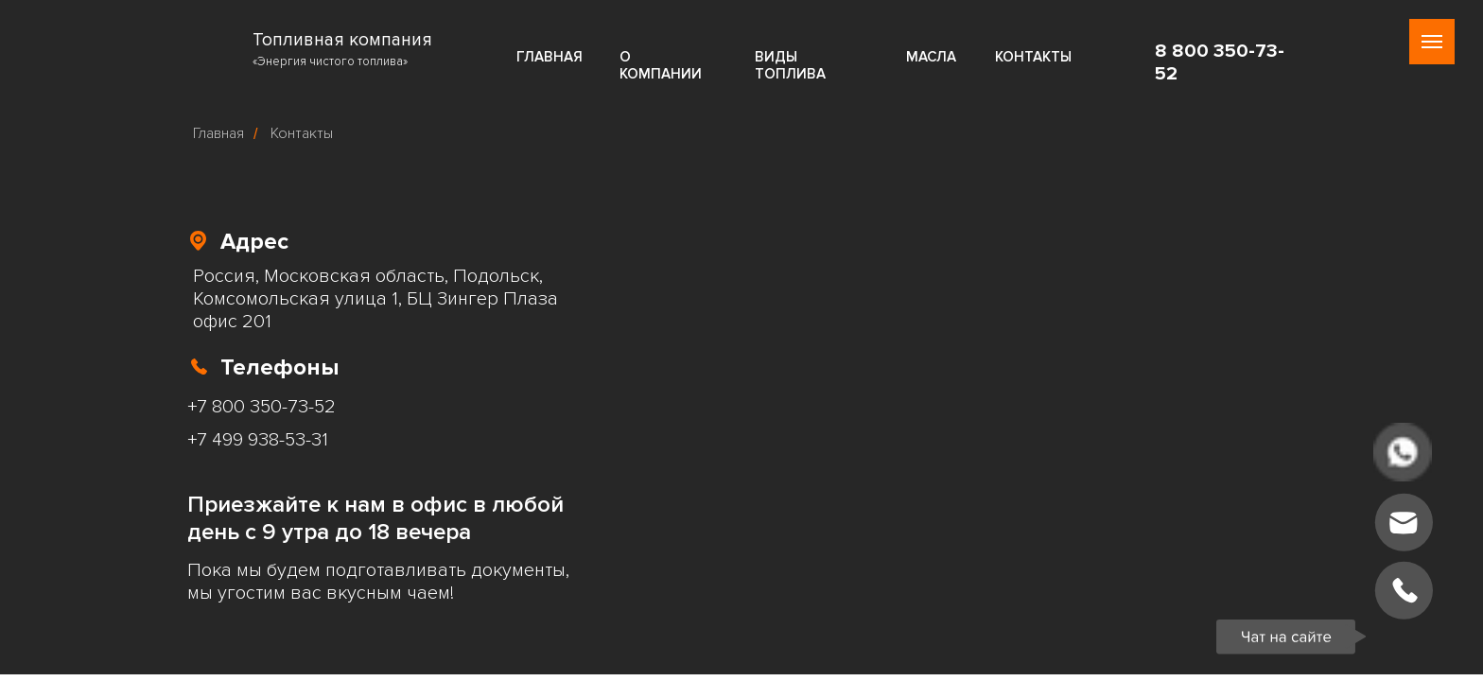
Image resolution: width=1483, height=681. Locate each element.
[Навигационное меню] (1432, 41)
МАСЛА (931, 56)
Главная (218, 134)
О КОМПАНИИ (660, 65)
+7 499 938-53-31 (257, 439)
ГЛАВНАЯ (549, 56)
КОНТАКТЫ (1033, 56)
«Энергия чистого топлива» (330, 61)
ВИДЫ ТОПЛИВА (790, 65)
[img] (215, 48)
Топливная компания (342, 40)
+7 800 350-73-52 (261, 406)
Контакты (301, 134)
